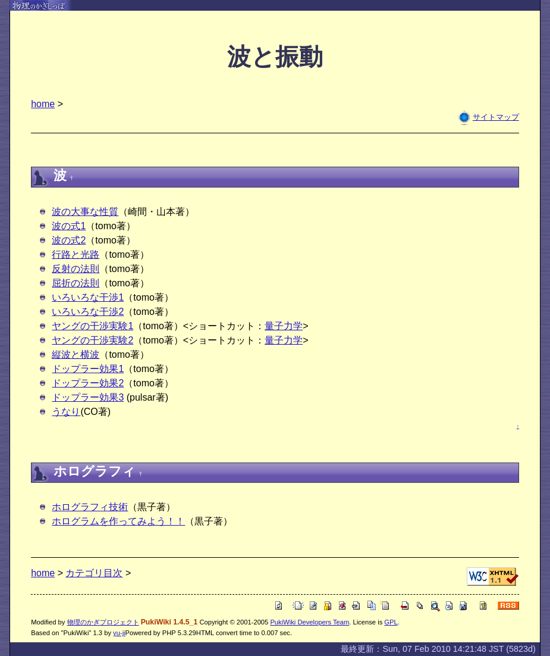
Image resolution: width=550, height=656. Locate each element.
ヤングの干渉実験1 (92, 326)
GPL (390, 622)
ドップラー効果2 (88, 383)
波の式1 (69, 226)
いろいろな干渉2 (88, 312)
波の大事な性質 (85, 212)
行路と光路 (75, 254)
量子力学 (284, 326)
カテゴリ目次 (93, 573)
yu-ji (119, 632)
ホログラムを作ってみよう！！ (118, 521)
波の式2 (69, 240)
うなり (66, 412)
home (43, 104)
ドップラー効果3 (88, 397)
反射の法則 (75, 269)
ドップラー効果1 (88, 369)
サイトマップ (496, 117)
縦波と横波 (75, 354)
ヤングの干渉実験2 (92, 340)
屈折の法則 (75, 283)
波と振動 (275, 56)
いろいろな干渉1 (88, 297)
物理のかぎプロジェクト (103, 622)
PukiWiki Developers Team (309, 622)
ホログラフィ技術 (90, 507)
